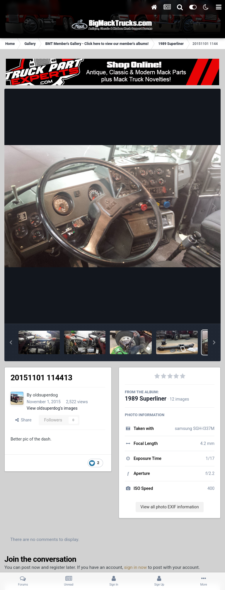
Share (23, 420)
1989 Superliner (145, 398)
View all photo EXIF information (169, 507)
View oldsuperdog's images (52, 408)
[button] (10, 342)
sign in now (135, 567)
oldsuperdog (45, 395)
